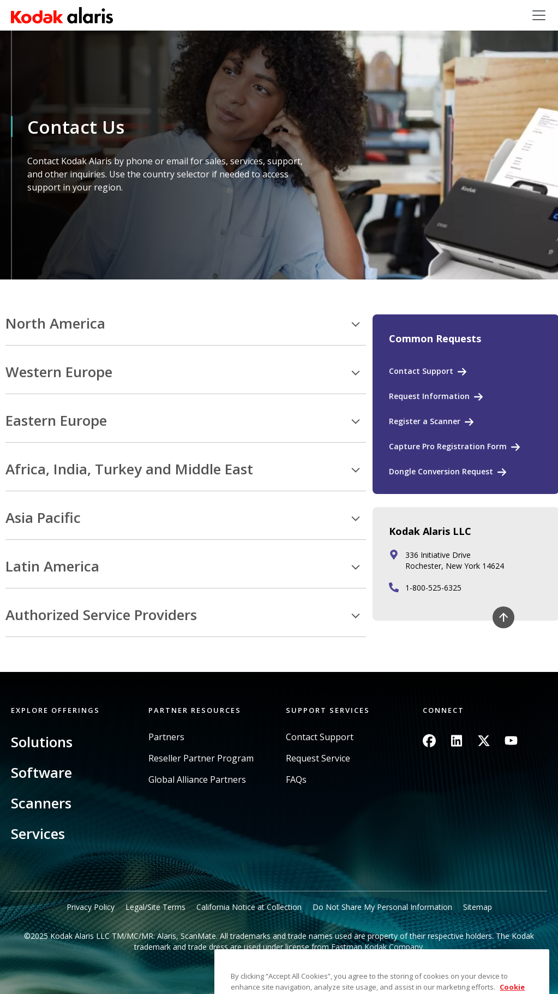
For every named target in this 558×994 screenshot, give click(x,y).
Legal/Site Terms (155, 907)
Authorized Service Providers (101, 615)
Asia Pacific (43, 518)
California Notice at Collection (249, 907)
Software (41, 772)
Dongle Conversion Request (441, 471)
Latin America (52, 566)
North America (55, 323)
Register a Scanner (424, 421)
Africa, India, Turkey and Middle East (129, 469)
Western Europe (58, 372)
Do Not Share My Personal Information (382, 907)
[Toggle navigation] (539, 15)
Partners (166, 737)
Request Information (429, 396)
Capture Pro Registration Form (448, 446)
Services (38, 833)
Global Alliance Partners (197, 780)
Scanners (41, 803)
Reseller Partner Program (201, 758)
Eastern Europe (56, 421)
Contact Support (421, 371)
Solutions (42, 742)
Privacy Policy (91, 907)
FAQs (296, 780)
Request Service (318, 758)
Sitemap (477, 907)
